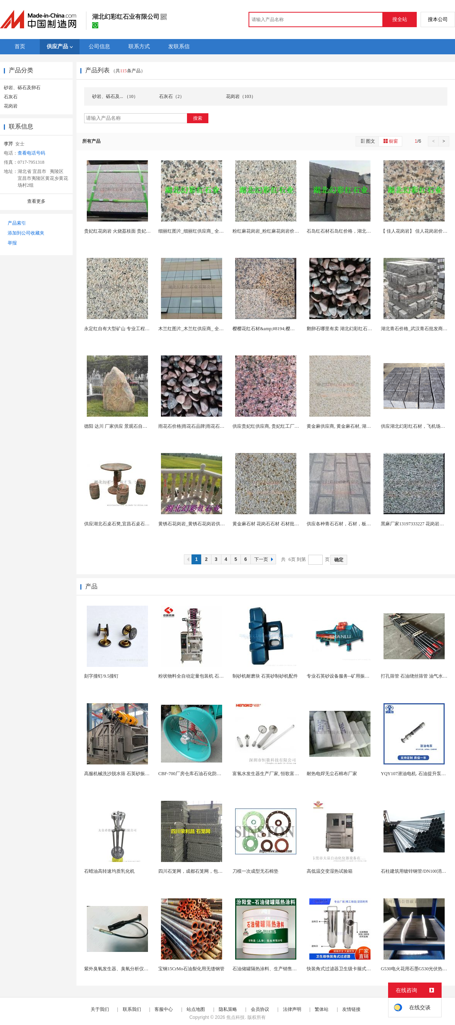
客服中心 (163, 1009)
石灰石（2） (171, 96)
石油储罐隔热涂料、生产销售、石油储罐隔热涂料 (282, 968)
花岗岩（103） (241, 96)
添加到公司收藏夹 (26, 233)
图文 (367, 141)
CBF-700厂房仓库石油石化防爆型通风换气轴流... (207, 773)
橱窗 (390, 141)
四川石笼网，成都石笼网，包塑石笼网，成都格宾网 (211, 871)
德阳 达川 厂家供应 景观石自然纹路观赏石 (127, 426)
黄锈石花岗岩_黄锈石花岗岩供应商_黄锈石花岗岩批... (212, 523)
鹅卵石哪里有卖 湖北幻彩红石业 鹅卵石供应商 (354, 328)
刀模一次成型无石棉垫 (255, 871)
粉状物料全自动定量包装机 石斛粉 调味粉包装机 (207, 676)
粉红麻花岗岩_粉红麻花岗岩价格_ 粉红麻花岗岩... (282, 231)
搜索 (197, 118)
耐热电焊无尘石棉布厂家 (332, 773)
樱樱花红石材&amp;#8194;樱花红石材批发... (276, 328)
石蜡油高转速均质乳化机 (109, 871)
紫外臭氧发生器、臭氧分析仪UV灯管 (121, 968)
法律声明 (292, 1009)
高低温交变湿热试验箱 (330, 871)
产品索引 (17, 223)
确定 (338, 559)
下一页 (264, 559)
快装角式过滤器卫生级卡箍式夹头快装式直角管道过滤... (363, 968)
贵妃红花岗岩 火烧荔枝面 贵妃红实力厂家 (126, 231)
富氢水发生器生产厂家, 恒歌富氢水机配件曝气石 (281, 773)
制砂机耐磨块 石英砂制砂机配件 (265, 676)
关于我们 (100, 1009)
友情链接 (351, 1009)
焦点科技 (235, 1017)
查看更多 (36, 201)
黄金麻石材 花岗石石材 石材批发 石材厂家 (275, 523)
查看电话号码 (31, 153)
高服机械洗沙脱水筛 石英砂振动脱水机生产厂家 (133, 773)
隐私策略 (228, 1009)
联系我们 (132, 1009)
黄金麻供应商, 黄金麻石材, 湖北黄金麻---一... (352, 426)
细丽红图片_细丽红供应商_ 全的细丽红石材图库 (207, 231)
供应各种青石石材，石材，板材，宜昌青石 (350, 523)
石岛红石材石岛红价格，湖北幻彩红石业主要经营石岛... (363, 231)
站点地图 (196, 1009)
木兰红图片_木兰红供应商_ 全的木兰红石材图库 (207, 328)
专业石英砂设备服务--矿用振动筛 (340, 676)
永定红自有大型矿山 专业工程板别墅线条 (126, 328)
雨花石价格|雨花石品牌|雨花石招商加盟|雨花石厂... (209, 426)
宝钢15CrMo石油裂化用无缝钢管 (191, 968)
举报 (12, 243)
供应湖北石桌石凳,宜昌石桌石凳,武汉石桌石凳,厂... (135, 523)
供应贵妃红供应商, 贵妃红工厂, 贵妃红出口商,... (280, 426)
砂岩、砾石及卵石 (22, 87)
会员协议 (260, 1009)
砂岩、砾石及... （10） (115, 96)
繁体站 (321, 1009)
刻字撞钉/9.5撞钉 (101, 676)
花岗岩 (11, 106)
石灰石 (11, 96)
